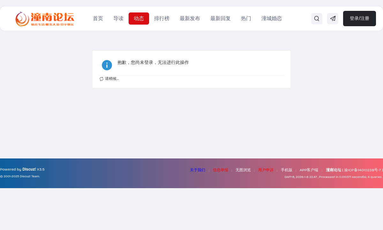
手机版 (286, 170)
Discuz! (29, 169)
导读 (118, 18)
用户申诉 (266, 170)
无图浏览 (243, 170)
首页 (98, 18)
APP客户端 (309, 170)
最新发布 (190, 18)
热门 (246, 18)
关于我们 (197, 170)
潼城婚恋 (271, 18)
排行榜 (161, 18)
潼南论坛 (333, 170)
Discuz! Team (29, 176)
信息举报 (220, 170)
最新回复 (220, 18)
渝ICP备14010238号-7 (362, 170)
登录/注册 (359, 18)
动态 (139, 18)
